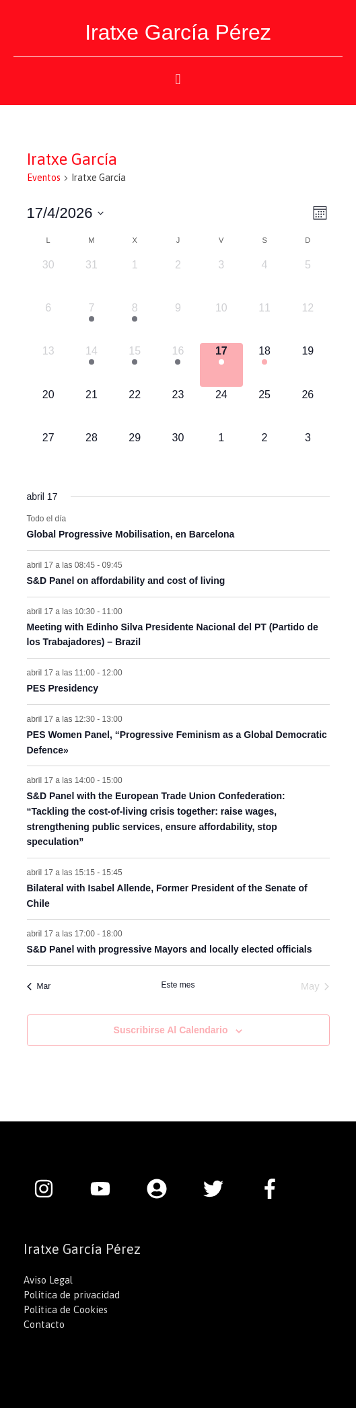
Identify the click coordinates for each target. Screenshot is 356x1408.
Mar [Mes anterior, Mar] (39, 986)
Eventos (44, 177)
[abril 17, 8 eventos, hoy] (221, 364)
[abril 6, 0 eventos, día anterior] (48, 321)
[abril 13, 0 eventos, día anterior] (48, 364)
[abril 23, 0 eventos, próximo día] (177, 408)
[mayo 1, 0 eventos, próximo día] (221, 451)
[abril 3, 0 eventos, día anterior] (221, 278)
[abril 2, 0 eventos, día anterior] (177, 278)
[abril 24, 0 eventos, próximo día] (221, 408)
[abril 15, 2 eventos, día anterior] (134, 364)
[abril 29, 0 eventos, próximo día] (134, 451)
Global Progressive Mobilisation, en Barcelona (131, 534)
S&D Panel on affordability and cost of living (126, 580)
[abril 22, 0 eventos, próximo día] (134, 408)
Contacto (44, 1324)
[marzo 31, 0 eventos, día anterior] (91, 278)
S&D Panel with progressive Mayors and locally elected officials (169, 949)
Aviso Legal (48, 1280)
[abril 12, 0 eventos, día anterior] (307, 321)
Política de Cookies (66, 1309)
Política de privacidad (72, 1294)
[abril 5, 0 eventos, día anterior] (307, 278)
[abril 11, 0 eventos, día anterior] (264, 321)
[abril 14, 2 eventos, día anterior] (91, 364)
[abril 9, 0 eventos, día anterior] (177, 321)
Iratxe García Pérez (178, 32)
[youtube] (107, 1189)
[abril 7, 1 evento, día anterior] (91, 321)
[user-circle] (163, 1189)
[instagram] (50, 1189)
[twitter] (220, 1189)
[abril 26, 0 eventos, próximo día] (307, 408)
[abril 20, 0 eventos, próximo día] (48, 408)
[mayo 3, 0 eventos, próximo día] (307, 451)
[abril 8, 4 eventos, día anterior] (134, 321)
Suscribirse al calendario (171, 1030)
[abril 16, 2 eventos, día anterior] (177, 364)
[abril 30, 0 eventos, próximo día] (177, 451)
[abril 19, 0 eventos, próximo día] (307, 364)
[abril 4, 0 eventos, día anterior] (264, 278)
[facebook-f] (273, 1189)
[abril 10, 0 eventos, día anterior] (221, 321)
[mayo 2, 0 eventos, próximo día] (264, 451)
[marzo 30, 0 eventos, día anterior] (48, 278)
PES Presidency (63, 688)
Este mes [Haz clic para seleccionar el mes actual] (177, 985)
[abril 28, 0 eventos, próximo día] (91, 451)
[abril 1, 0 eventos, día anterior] (134, 278)
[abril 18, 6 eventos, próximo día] (264, 364)
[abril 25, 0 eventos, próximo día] (264, 408)
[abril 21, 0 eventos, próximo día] (91, 408)
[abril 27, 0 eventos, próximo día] (48, 451)
